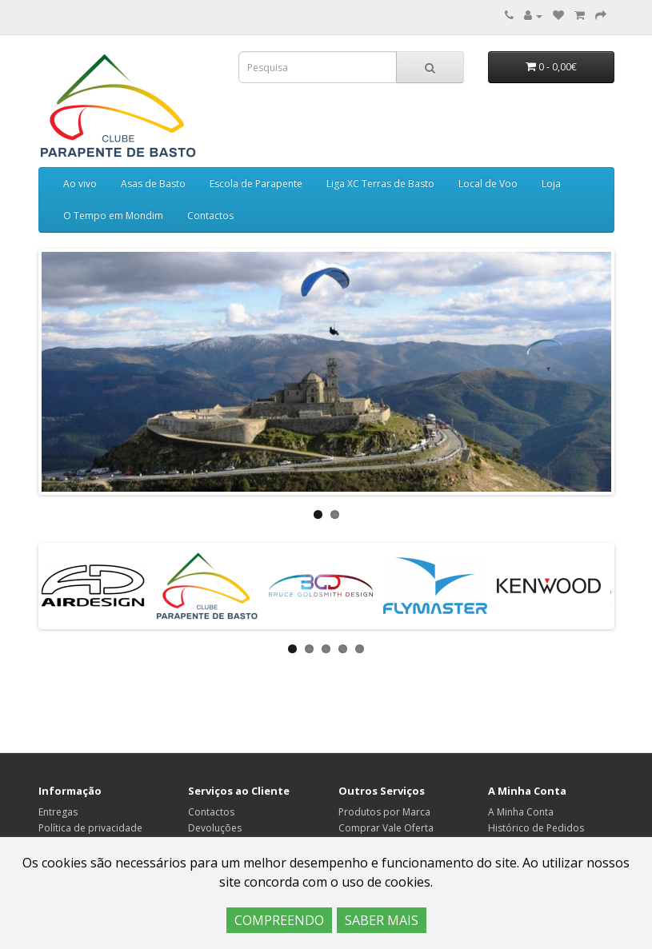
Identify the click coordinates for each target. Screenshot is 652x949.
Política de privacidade (90, 828)
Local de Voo (488, 183)
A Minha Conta (521, 812)
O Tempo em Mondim (113, 215)
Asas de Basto (153, 183)
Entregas (58, 812)
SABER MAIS (381, 920)
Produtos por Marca (384, 812)
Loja (551, 183)
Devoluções (215, 828)
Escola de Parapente (256, 183)
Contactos (210, 215)
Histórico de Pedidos (536, 828)
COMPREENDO (279, 920)
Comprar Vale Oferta (386, 828)
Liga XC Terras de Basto (380, 183)
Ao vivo (80, 183)
